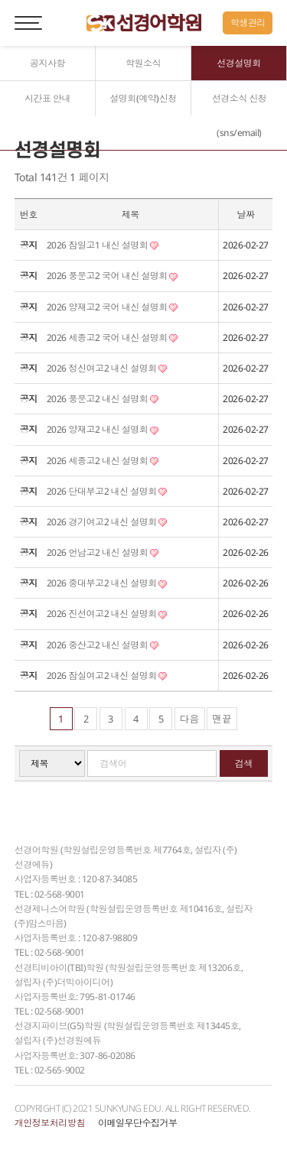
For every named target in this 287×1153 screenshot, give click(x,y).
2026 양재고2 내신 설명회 (102, 429)
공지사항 (47, 63)
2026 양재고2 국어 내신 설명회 (112, 306)
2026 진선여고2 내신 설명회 (107, 613)
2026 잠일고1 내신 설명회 (102, 245)
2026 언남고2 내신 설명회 (102, 552)
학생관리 (248, 22)
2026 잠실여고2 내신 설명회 (107, 675)
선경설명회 (239, 63)
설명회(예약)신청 (143, 98)
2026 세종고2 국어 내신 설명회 (112, 337)
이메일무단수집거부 (138, 1122)
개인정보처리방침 (50, 1122)
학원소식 (143, 63)
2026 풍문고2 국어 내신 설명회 (112, 275)
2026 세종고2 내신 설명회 (102, 460)
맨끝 (222, 719)
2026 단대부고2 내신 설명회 (107, 491)
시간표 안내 (47, 98)
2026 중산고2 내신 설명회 (102, 644)
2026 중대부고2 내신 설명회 (107, 582)
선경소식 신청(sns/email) (239, 115)
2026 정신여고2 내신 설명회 (107, 368)
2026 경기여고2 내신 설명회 (107, 521)
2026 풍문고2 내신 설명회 (102, 398)
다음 (190, 719)
